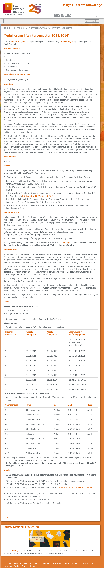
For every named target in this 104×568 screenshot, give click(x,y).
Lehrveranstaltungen (39, 28)
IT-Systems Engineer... (63, 28)
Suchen (101, 21)
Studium (8, 28)
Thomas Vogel (67, 41)
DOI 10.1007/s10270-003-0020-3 (37, 196)
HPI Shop (15, 551)
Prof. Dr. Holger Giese (20, 41)
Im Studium (20, 28)
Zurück (7, 517)
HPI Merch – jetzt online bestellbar (21, 527)
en (101, 16)
